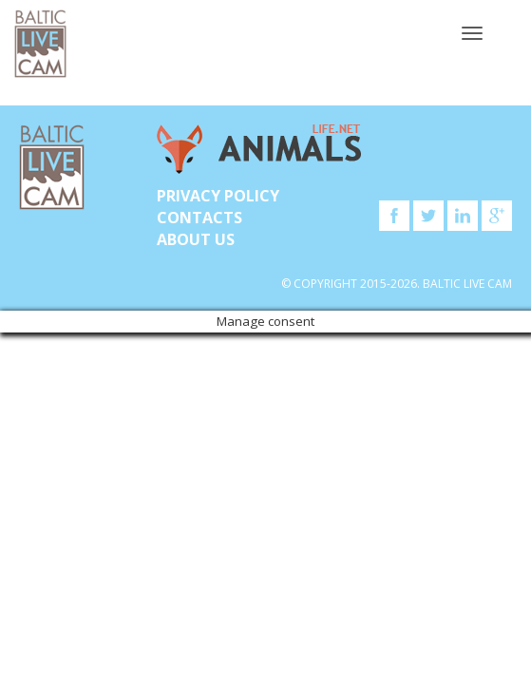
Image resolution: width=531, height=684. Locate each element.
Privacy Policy (218, 195)
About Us (196, 239)
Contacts (199, 217)
